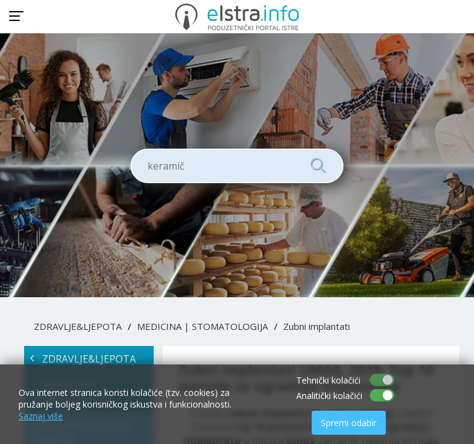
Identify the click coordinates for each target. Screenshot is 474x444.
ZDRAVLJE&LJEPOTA (78, 326)
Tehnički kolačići (328, 380)
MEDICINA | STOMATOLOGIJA (202, 326)
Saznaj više (41, 416)
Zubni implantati (316, 326)
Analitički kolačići (329, 395)
